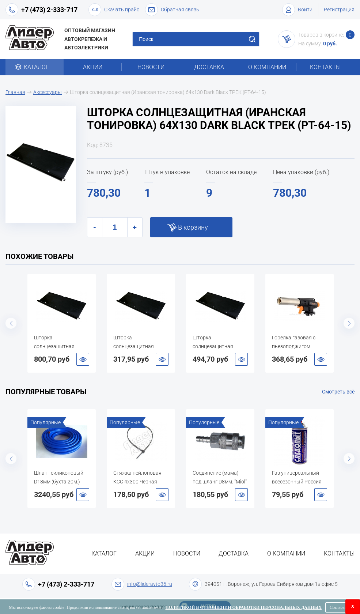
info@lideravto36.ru (149, 584)
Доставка (209, 67)
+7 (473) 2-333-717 (49, 10)
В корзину (193, 227)
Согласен (338, 607)
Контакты (325, 67)
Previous (10, 323)
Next (349, 323)
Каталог (34, 67)
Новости (150, 67)
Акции (92, 67)
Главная (15, 92)
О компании (267, 67)
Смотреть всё (338, 392)
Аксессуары (47, 92)
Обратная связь (172, 9)
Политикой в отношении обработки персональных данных (244, 607)
